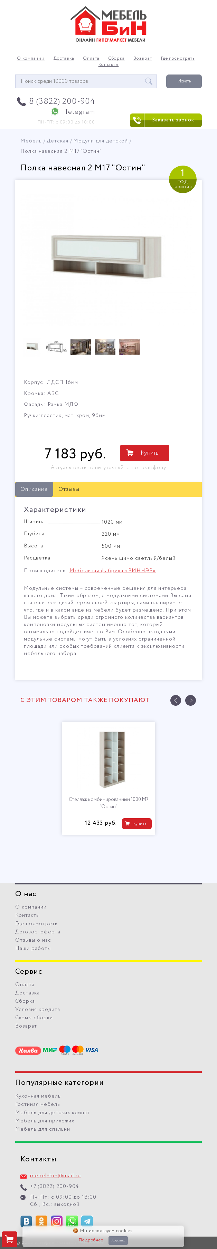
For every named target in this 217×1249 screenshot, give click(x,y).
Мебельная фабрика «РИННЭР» (112, 571)
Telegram (79, 112)
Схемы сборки (34, 1018)
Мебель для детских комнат (52, 1113)
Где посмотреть (178, 59)
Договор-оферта (37, 932)
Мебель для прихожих (44, 1121)
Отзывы (68, 489)
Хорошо (118, 1240)
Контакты (108, 65)
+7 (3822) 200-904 (54, 1186)
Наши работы (33, 948)
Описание (34, 489)
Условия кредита (37, 1009)
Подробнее (91, 1240)
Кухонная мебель (38, 1096)
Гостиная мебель (37, 1104)
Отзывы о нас (33, 940)
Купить (150, 452)
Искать (184, 81)
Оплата (91, 59)
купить (139, 823)
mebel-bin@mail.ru (55, 1176)
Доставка (64, 59)
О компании (31, 59)
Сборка (116, 59)
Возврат (142, 59)
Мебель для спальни (42, 1129)
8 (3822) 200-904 (62, 101)
